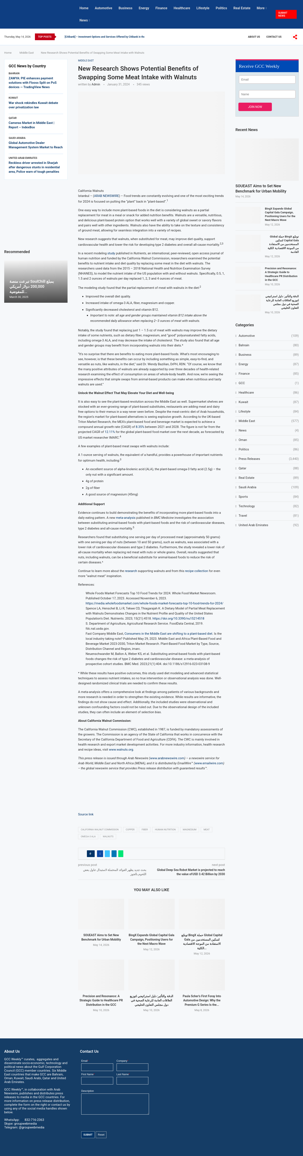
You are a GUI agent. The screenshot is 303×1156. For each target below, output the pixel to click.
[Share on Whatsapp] (120, 853)
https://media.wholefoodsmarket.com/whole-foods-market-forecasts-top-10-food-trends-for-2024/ (154, 603)
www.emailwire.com (209, 763)
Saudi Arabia (269, 487)
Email (85, 1060)
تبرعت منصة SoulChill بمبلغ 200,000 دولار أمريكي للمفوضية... (31, 286)
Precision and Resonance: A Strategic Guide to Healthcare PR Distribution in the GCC (101, 1000)
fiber (145, 829)
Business (126, 8)
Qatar (269, 468)
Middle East (27, 52)
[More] (295, 37)
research (131, 571)
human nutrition (165, 829)
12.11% (110, 432)
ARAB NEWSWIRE (106, 196)
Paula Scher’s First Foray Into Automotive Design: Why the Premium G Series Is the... (202, 1000)
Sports (269, 497)
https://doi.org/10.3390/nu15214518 (178, 618)
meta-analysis (126, 518)
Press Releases (269, 459)
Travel (269, 516)
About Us (254, 36)
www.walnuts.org (121, 749)
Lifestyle (203, 8)
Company (122, 1060)
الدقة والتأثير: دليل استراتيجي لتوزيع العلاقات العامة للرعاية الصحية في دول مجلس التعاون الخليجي (151, 1000)
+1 (32, 1120)
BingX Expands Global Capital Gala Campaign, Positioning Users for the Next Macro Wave (151, 939)
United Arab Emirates (269, 525)
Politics (221, 8)
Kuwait (269, 402)
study (111, 253)
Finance (161, 8)
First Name (87, 1074)
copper (130, 829)
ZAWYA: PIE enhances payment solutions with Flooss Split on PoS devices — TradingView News (33, 82)
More (260, 8)
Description (87, 1091)
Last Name (123, 1074)
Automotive (103, 8)
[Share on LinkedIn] (114, 853)
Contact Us (274, 36)
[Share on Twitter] (107, 853)
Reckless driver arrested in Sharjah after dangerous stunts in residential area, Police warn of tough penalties (34, 167)
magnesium (190, 829)
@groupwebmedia (31, 1127)
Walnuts (108, 836)
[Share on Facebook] (100, 853)
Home (84, 8)
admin (96, 84)
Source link (85, 814)
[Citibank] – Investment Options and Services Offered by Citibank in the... (106, 36)
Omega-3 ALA (88, 836)
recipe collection (196, 571)
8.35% (140, 427)
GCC (269, 383)
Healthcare (182, 8)
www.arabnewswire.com (167, 758)
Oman (269, 440)
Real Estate (241, 8)
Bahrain (269, 345)
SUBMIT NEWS (282, 14)
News (84, 20)
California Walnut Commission (100, 829)
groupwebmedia (25, 1123)
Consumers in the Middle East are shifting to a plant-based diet (168, 634)
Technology (269, 506)
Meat (206, 829)
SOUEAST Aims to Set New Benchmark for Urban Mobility (260, 188)
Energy (144, 8)
